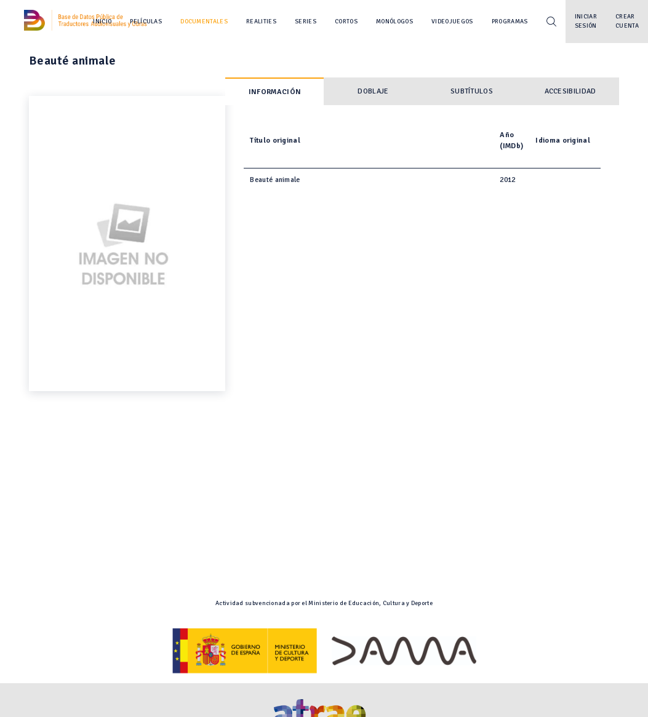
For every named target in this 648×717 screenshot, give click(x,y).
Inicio (102, 21)
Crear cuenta (627, 21)
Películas (146, 21)
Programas (510, 21)
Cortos (346, 21)
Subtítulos (471, 91)
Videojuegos (452, 21)
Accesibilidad (570, 91)
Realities (261, 21)
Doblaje (373, 91)
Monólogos (394, 21)
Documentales (204, 21)
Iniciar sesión (586, 21)
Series (305, 21)
